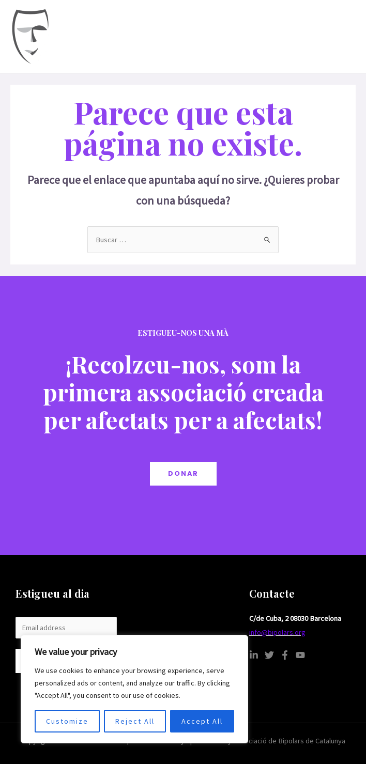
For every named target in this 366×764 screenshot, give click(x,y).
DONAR (183, 473)
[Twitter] (269, 655)
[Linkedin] (253, 655)
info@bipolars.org (277, 632)
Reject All (135, 721)
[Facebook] (284, 655)
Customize (67, 721)
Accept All (202, 721)
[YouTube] (300, 655)
